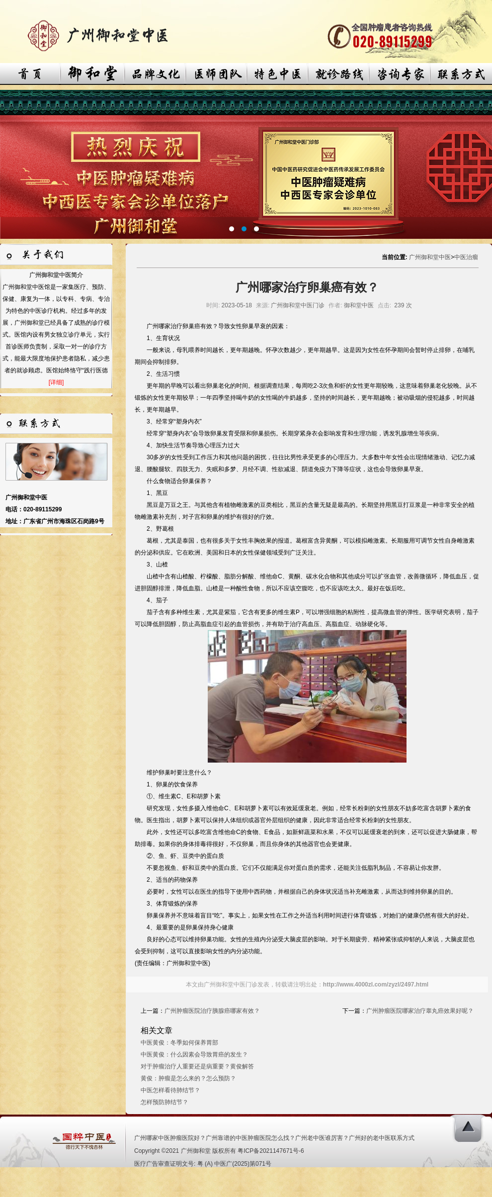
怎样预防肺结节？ (164, 1102)
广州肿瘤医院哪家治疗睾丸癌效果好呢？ (420, 1010)
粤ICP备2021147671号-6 (271, 1150)
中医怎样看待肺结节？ (170, 1090)
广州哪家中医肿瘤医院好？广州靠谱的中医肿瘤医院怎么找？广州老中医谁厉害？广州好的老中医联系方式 (274, 1137)
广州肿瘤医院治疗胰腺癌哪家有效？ (212, 1010)
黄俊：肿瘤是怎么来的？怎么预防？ (188, 1078)
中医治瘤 (466, 257)
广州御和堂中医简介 (56, 275)
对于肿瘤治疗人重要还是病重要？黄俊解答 (197, 1066)
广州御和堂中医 (430, 257)
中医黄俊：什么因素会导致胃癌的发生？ (194, 1054)
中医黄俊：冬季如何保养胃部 (179, 1042)
